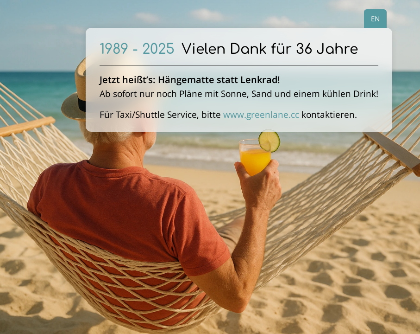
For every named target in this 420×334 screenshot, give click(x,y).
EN (375, 18)
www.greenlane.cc (261, 114)
